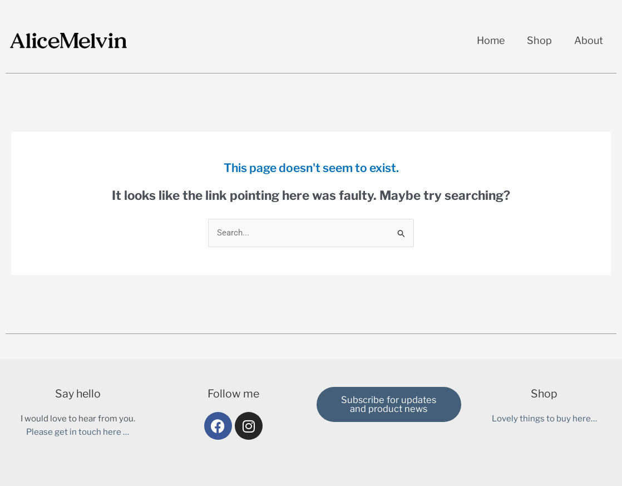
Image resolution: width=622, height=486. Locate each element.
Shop (539, 40)
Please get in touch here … (77, 432)
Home (491, 40)
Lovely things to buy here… (544, 419)
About (588, 40)
